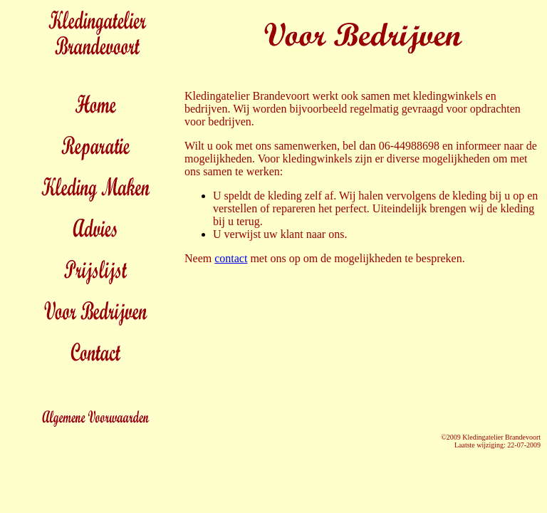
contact (230, 258)
